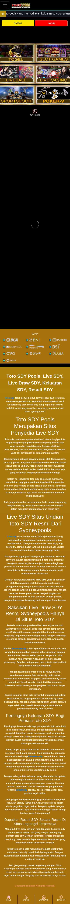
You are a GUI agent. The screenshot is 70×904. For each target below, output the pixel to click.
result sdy (21, 790)
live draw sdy (19, 648)
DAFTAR (18, 23)
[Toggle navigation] (5, 5)
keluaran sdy (35, 756)
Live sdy (11, 536)
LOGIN (51, 23)
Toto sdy (9, 398)
